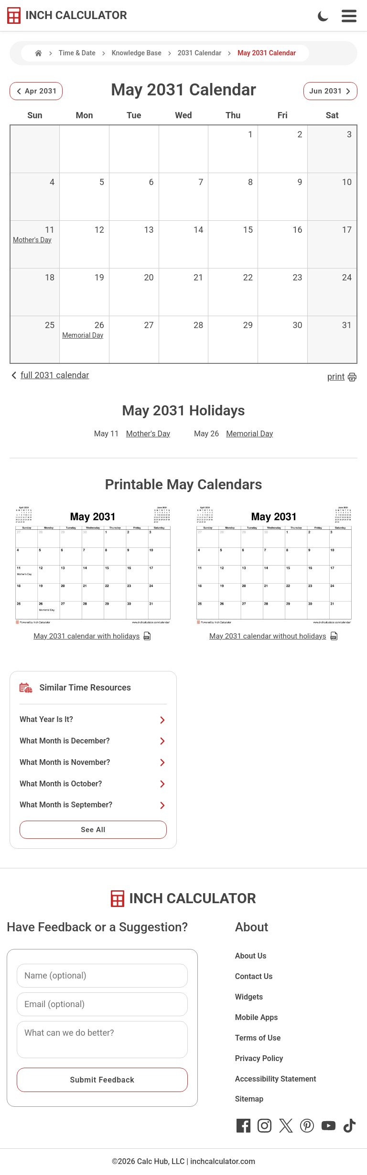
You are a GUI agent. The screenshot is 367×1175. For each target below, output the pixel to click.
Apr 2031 (36, 91)
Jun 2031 (330, 91)
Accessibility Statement (275, 1078)
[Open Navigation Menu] (349, 16)
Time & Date (77, 53)
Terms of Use (258, 1037)
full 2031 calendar (49, 375)
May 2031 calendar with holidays (92, 636)
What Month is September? (93, 804)
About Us (251, 955)
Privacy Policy (259, 1058)
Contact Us (254, 976)
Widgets (249, 996)
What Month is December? (93, 740)
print (342, 376)
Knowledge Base (137, 53)
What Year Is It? (93, 719)
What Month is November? (93, 762)
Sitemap (249, 1098)
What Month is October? (93, 783)
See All (93, 829)
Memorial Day (82, 335)
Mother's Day (32, 240)
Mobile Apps (256, 1017)
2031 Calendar (200, 53)
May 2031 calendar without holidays (274, 636)
